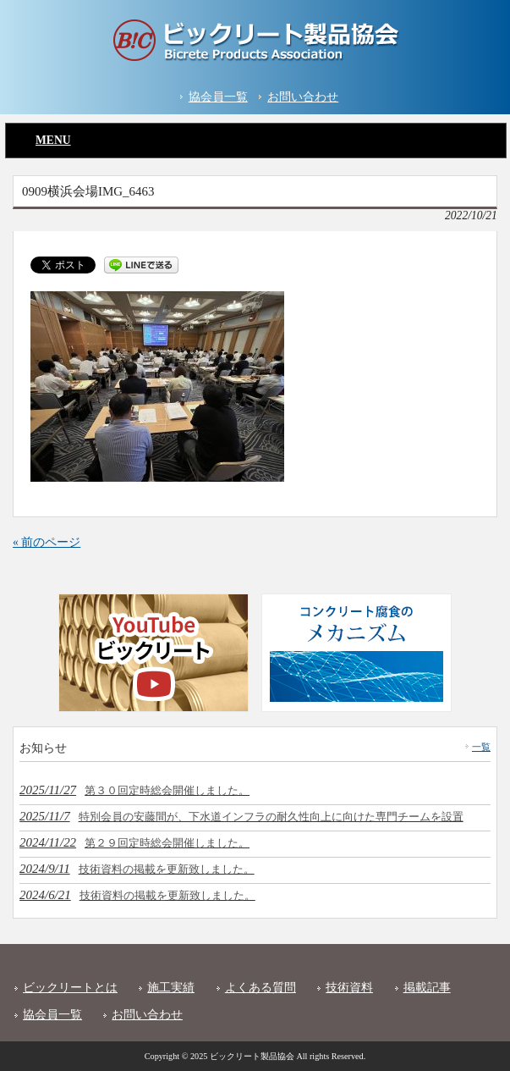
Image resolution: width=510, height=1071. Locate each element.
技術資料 (349, 987)
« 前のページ (46, 542)
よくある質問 (260, 987)
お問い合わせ (302, 97)
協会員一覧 (218, 97)
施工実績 (171, 987)
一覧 (481, 747)
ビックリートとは (70, 987)
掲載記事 (427, 987)
